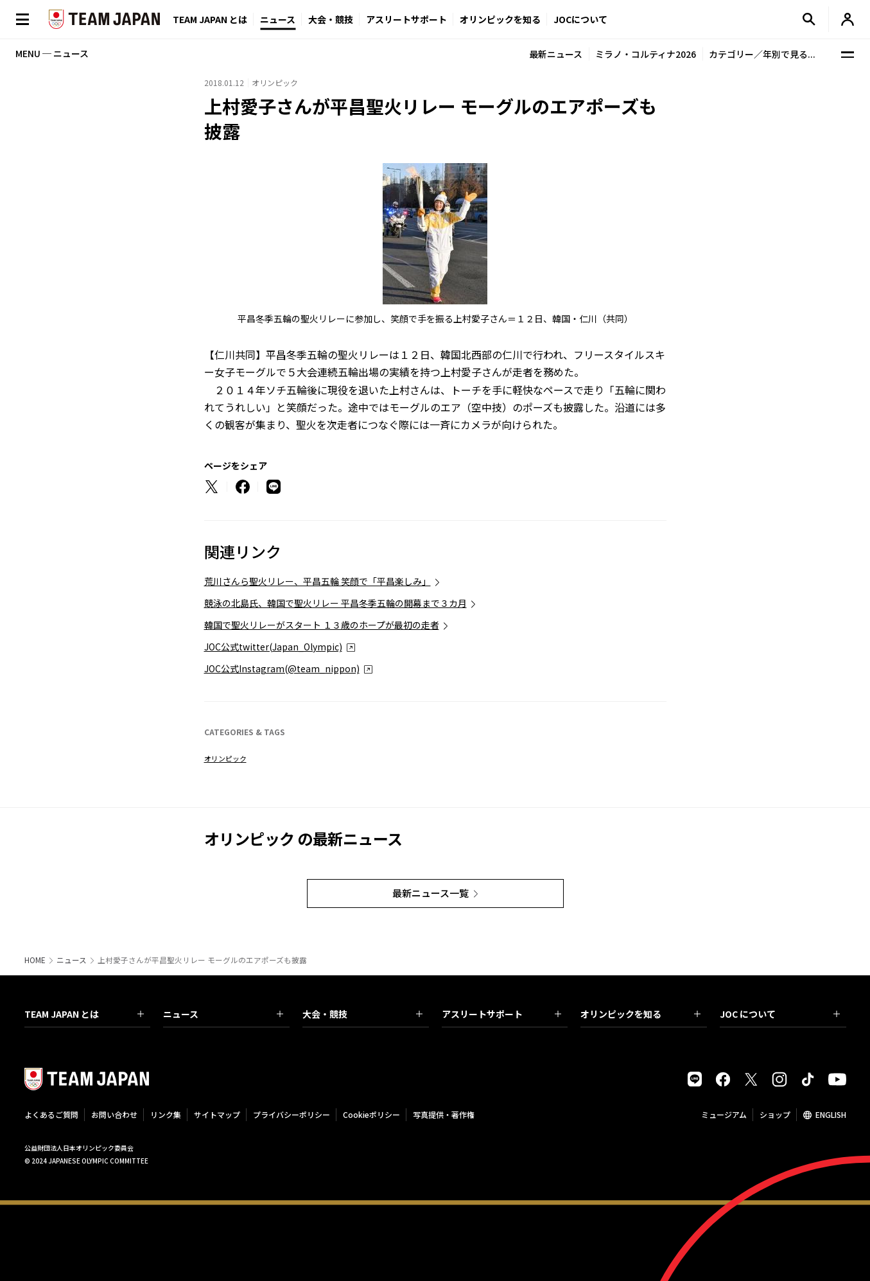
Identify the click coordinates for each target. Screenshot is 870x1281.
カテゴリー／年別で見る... (762, 54)
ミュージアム (724, 1114)
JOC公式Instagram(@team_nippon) (282, 668)
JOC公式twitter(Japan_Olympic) (273, 646)
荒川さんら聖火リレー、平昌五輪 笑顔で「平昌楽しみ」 (317, 581)
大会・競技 (362, 1013)
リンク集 (165, 1114)
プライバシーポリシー (291, 1114)
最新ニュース (555, 54)
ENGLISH (830, 1114)
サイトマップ (217, 1114)
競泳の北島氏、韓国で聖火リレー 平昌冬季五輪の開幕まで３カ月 (335, 603)
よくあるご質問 (51, 1114)
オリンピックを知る (500, 19)
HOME (35, 960)
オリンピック (225, 758)
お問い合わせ (114, 1114)
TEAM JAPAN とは (84, 1013)
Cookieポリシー (371, 1114)
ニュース (277, 19)
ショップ (775, 1114)
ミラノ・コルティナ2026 (645, 54)
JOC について (780, 1013)
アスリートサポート (406, 19)
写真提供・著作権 (443, 1114)
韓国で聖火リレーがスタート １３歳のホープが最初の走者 (321, 624)
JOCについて (580, 19)
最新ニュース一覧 (430, 893)
